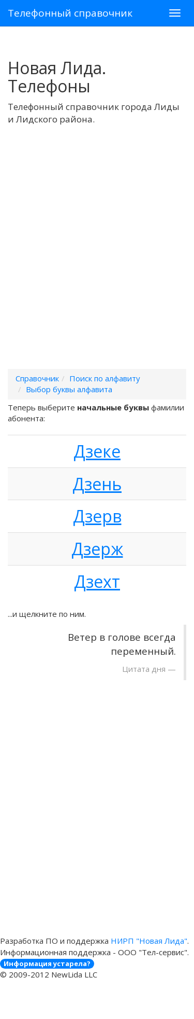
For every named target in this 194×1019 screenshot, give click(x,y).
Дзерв (97, 516)
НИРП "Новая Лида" (149, 940)
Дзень (97, 484)
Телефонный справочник (70, 13)
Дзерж (97, 549)
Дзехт (97, 581)
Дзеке (97, 451)
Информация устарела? (47, 963)
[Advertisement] (97, 260)
